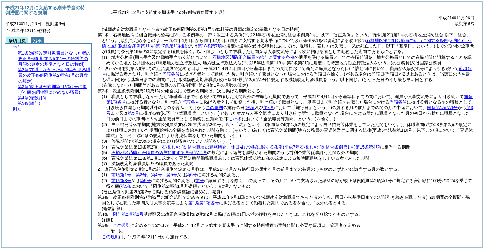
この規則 (121, 225)
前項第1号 (121, 174)
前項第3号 (121, 180)
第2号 (141, 174)
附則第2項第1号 (128, 214)
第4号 (156, 174)
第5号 (171, 174)
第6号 (191, 174)
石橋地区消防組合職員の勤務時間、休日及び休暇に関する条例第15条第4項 (271, 147)
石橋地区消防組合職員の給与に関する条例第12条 (159, 152)
